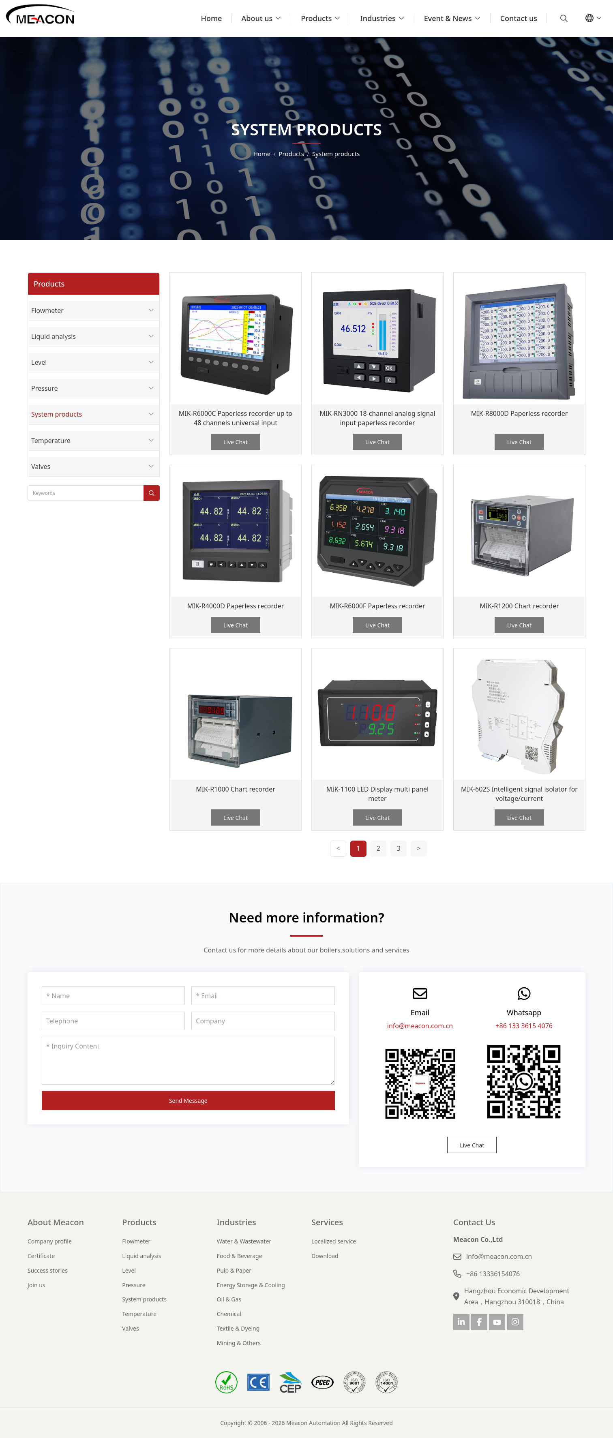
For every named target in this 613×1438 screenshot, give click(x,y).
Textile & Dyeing (238, 1328)
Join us (36, 1285)
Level (39, 362)
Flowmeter (47, 310)
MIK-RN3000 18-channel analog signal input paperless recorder (377, 418)
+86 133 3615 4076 (524, 1025)
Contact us (518, 18)
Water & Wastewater (244, 1241)
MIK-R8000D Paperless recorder (519, 413)
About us (256, 18)
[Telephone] (113, 1021)
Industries (377, 18)
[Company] (262, 1021)
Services (327, 1222)
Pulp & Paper (234, 1270)
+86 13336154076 (493, 1273)
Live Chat (235, 442)
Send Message (188, 1100)
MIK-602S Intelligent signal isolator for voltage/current (519, 794)
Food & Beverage (239, 1256)
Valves (40, 466)
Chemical (229, 1314)
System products (56, 414)
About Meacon (56, 1222)
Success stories (48, 1270)
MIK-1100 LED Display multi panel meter (377, 794)
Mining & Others (239, 1343)
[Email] (262, 995)
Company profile (50, 1241)
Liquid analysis (53, 336)
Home (211, 18)
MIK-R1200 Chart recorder (519, 605)
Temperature (51, 440)
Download (325, 1256)
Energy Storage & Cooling (251, 1285)
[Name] (113, 995)
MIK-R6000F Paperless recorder (377, 605)
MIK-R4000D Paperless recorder (235, 605)
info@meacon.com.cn (420, 1025)
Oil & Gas (229, 1299)
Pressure (44, 388)
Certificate (41, 1256)
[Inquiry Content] (188, 1061)
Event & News (448, 18)
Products (316, 18)
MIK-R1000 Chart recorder (235, 789)
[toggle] (151, 310)
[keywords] (86, 493)
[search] (563, 18)
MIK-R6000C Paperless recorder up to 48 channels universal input (236, 418)
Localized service (333, 1241)
